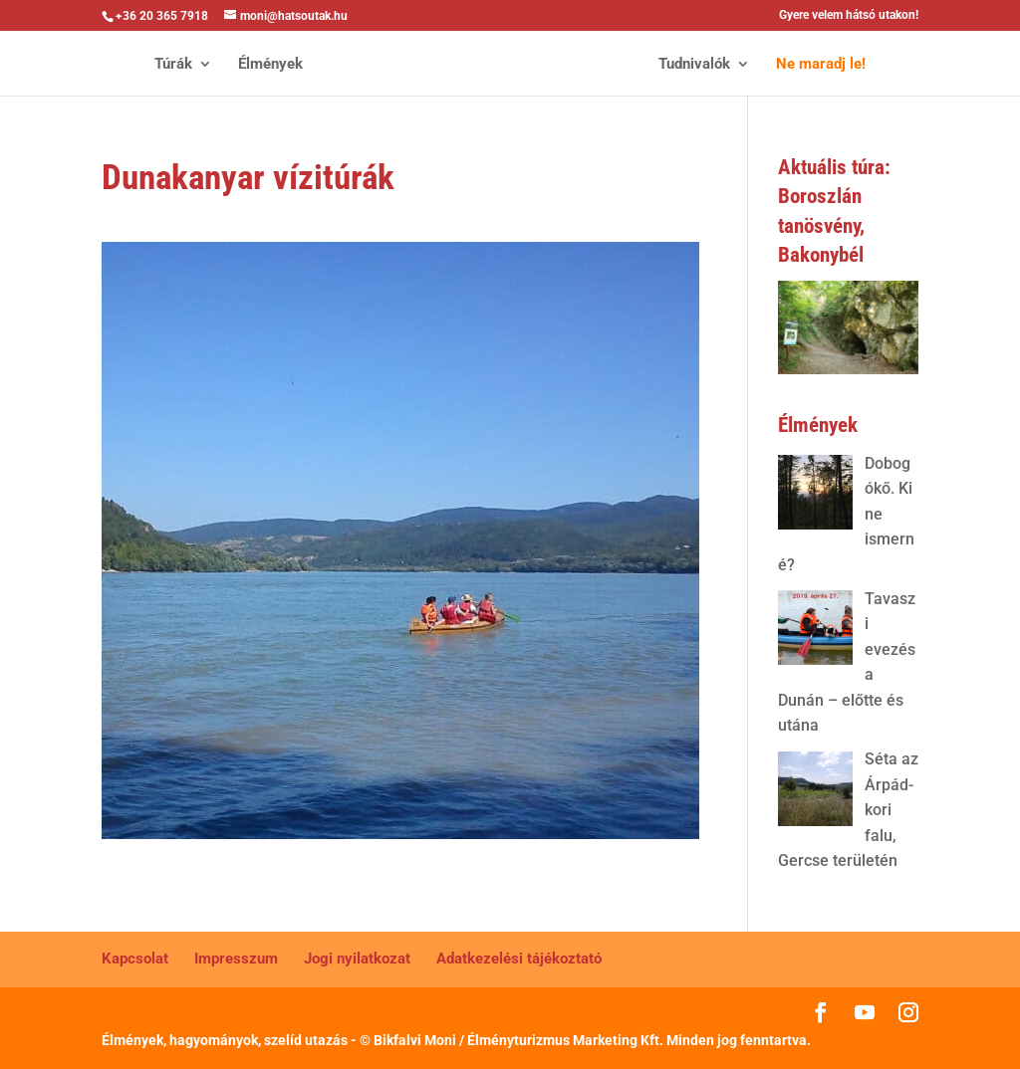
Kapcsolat (135, 958)
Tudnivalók (694, 65)
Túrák (173, 65)
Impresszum (236, 958)
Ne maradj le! (821, 65)
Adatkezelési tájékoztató (519, 958)
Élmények (270, 65)
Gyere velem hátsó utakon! (848, 15)
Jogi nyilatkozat (357, 958)
